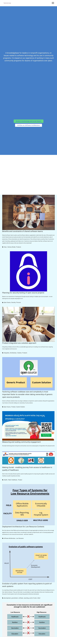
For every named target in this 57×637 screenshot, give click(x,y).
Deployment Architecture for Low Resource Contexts (23, 527)
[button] (53, 3)
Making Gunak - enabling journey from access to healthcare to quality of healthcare (27, 468)
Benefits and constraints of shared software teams (22, 231)
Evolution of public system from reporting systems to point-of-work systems (27, 585)
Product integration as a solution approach (19, 343)
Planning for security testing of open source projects (23, 293)
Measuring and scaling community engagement (21, 442)
